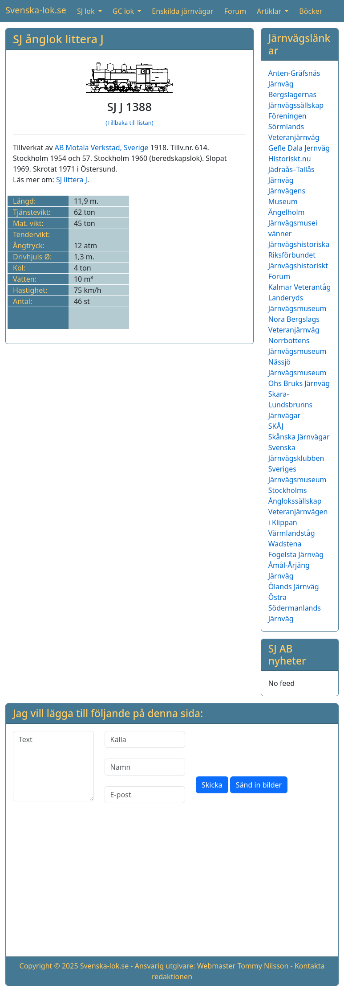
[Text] (53, 766)
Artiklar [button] (270, 11)
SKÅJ (275, 426)
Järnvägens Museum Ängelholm (286, 201)
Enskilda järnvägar (182, 11)
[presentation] (263, 748)
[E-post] (145, 794)
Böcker (310, 11)
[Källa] (145, 739)
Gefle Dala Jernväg (299, 148)
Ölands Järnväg (293, 586)
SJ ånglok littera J (58, 38)
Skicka (212, 785)
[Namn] (145, 767)
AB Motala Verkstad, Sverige (102, 147)
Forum (235, 11)
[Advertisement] (172, 887)
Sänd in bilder (259, 785)
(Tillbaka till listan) (129, 123)
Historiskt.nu (289, 159)
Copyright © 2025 (49, 966)
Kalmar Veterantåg (299, 287)
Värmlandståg (291, 533)
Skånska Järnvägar (299, 437)
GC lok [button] (124, 11)
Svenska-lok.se (35, 10)
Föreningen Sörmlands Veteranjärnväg (294, 126)
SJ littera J (71, 180)
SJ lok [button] (87, 11)
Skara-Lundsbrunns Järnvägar (290, 404)
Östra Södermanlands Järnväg (294, 608)
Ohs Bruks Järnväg (299, 383)
